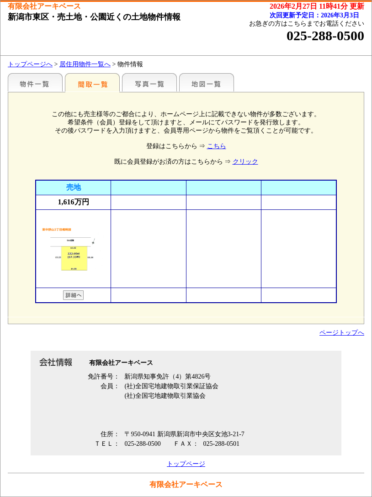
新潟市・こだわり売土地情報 (35, 82)
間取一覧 (92, 82)
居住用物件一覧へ (85, 64)
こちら (216, 146)
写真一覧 (149, 82)
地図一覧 (206, 82)
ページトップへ (341, 332)
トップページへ (30, 64)
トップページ (186, 463)
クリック (245, 161)
